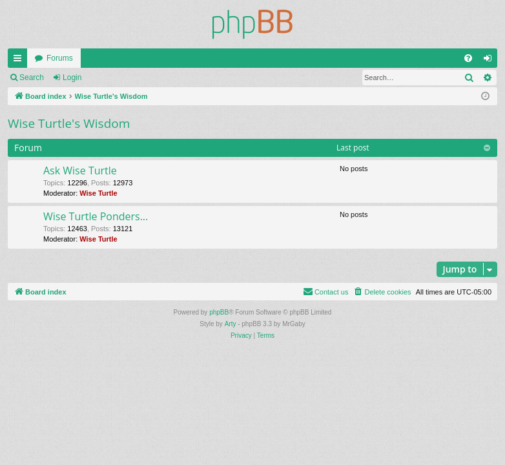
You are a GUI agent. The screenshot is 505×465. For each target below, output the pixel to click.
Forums (59, 58)
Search (31, 77)
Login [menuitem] (490, 61)
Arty (230, 323)
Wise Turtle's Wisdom (69, 123)
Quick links (20, 61)
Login (72, 77)
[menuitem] (468, 58)
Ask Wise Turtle (80, 170)
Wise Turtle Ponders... (95, 216)
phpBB (219, 312)
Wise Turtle (98, 193)
